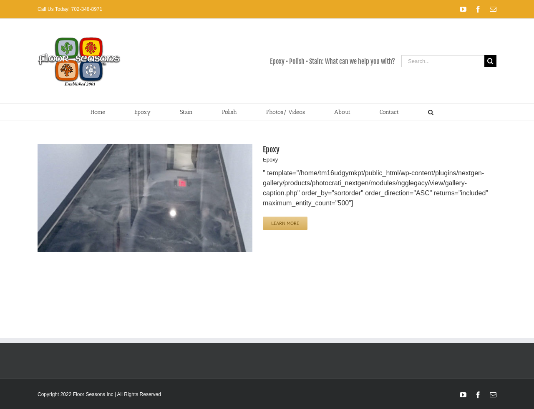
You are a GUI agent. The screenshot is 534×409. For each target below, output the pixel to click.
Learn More (285, 223)
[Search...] (442, 61)
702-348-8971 (86, 9)
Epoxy (271, 149)
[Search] (490, 61)
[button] (430, 112)
